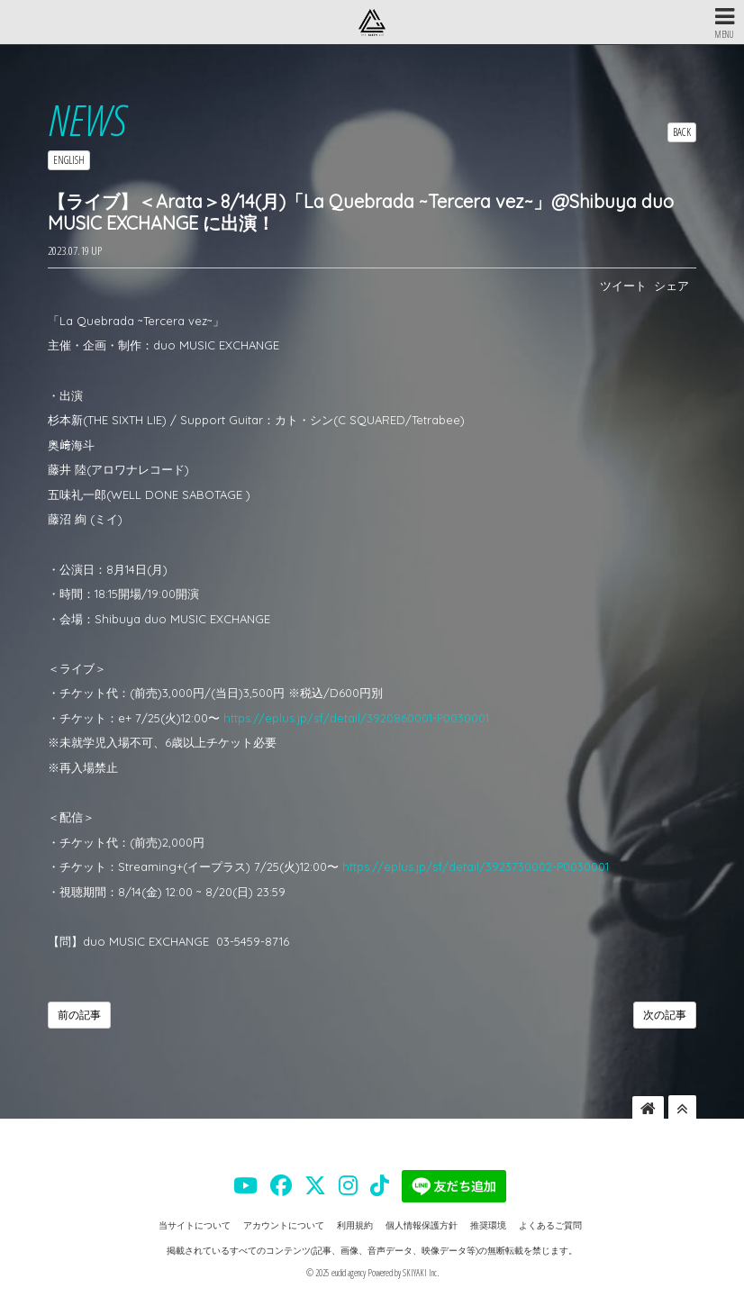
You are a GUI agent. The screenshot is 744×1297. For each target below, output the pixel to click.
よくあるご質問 (550, 1225)
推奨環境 (488, 1225)
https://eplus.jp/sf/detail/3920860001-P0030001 (356, 718)
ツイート (623, 285)
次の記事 (664, 1014)
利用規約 (355, 1225)
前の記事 (79, 1014)
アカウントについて (283, 1225)
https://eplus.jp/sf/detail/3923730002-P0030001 (475, 866)
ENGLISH (69, 160)
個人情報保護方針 (422, 1225)
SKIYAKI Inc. (421, 1272)
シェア (671, 285)
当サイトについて (195, 1225)
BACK (682, 132)
